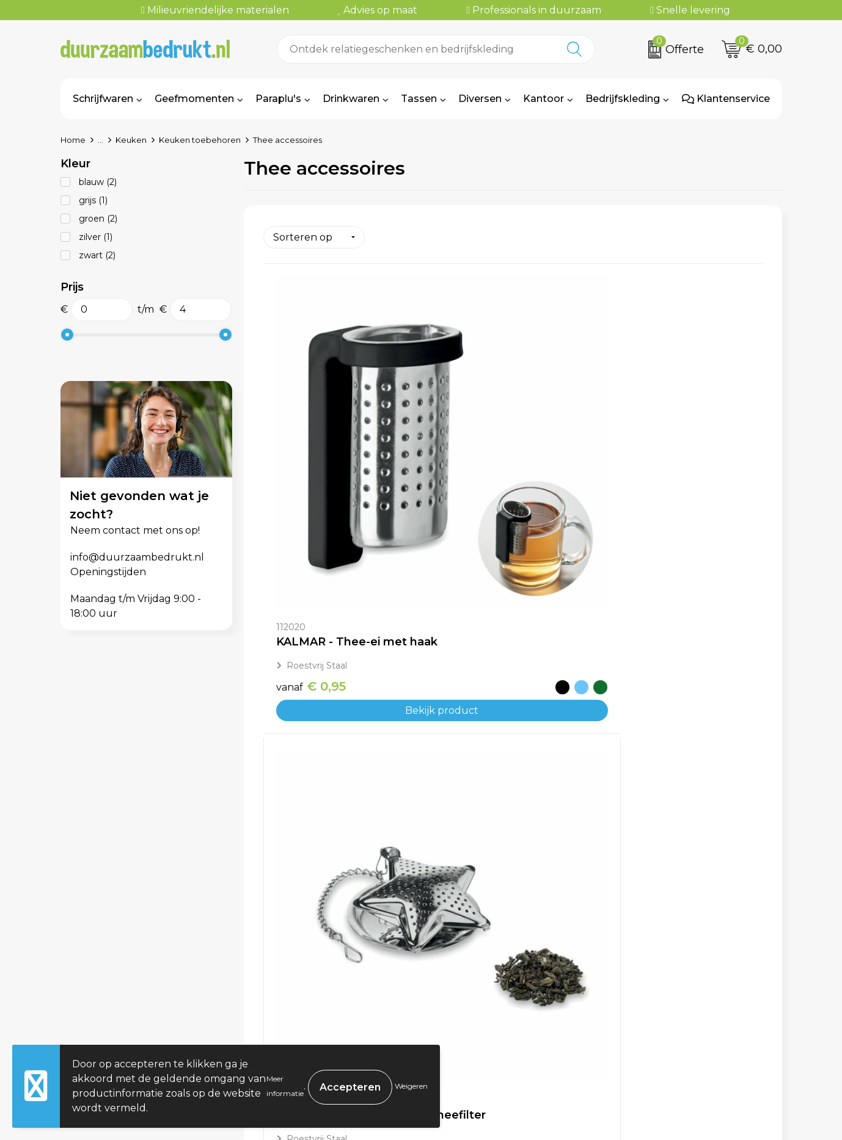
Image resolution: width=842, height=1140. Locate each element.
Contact (458, 957)
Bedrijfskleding (622, 98)
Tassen (419, 98)
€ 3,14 (310, 784)
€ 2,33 (643, 493)
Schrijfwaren (103, 98)
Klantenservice (726, 98)
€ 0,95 (311, 493)
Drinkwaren (351, 98)
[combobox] (416, 49)
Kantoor (543, 98)
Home (73, 140)
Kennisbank (291, 1012)
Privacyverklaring (659, 994)
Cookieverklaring (658, 976)
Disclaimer (642, 1012)
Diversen (480, 98)
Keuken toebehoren (200, 140)
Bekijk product (346, 517)
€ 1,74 (476, 505)
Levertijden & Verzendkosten (510, 994)
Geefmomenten (194, 98)
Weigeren (411, 1086)
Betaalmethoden (481, 976)
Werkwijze (287, 994)
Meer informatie (285, 1086)
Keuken (131, 140)
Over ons (284, 957)
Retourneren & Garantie (498, 1012)
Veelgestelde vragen (313, 976)
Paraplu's (278, 98)
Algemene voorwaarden (676, 957)
